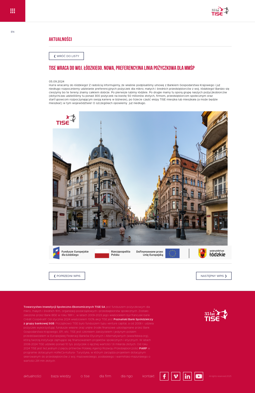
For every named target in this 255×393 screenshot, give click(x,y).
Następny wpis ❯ (214, 276)
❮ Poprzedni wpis (67, 276)
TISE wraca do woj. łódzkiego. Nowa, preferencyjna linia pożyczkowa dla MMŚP (122, 68)
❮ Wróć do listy (66, 56)
